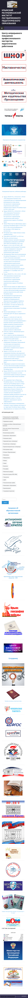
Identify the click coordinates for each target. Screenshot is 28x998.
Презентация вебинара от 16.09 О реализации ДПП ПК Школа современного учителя (15, 313)
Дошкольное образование (9, 435)
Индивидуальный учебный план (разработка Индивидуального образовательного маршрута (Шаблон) (14, 299)
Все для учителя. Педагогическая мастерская (11, 429)
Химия (4, 463)
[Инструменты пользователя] (25, 50)
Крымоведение (7, 488)
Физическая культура (8, 471)
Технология (6, 477)
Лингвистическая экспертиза (13, 796)
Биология (5, 466)
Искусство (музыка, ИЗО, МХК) (10, 474)
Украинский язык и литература (10, 441)
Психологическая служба (9, 482)
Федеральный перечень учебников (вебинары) (14, 191)
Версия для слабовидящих (7, 996)
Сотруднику (13, 658)
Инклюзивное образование (9, 485)
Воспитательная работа (8, 432)
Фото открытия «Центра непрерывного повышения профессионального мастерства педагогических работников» (15, 336)
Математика (6, 455)
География (5, 469)
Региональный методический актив (13, 295)
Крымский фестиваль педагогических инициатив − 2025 (13, 577)
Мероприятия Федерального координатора (14, 140)
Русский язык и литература (9, 444)
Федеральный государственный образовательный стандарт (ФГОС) (11, 417)
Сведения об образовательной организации (13, 510)
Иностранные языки (7, 449)
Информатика (6, 457)
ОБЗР (4, 480)
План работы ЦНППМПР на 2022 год (13, 303)
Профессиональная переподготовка (13, 701)
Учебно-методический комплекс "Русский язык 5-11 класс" (13, 912)
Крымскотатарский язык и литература (11, 446)
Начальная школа (7, 438)
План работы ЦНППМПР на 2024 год (13, 236)
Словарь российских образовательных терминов (12, 424)
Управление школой (8, 421)
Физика (5, 460)
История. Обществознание (9, 452)
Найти (5, 502)
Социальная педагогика (8, 491)
